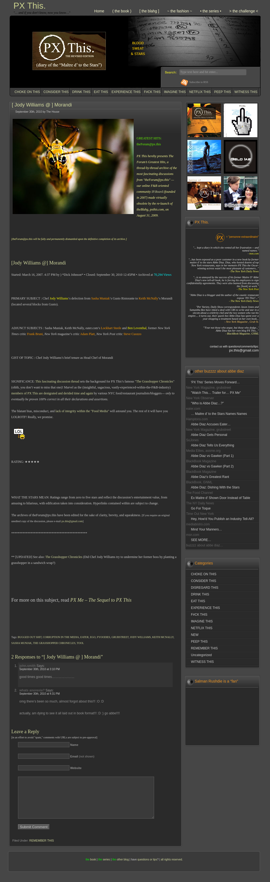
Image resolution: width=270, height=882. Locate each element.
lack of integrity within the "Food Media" (82, 411)
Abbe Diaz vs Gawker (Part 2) (212, 466)
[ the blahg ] (149, 11)
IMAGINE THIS (175, 92)
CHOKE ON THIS (27, 92)
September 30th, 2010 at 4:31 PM (39, 693)
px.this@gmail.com (72, 521)
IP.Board (157, 192)
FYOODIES (103, 637)
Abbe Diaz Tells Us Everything (212, 445)
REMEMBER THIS (41, 848)
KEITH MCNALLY (163, 637)
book (93, 867)
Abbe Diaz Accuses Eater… (210, 424)
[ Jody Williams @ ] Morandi (42, 105)
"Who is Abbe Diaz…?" (207, 403)
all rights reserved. (172, 867)
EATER (84, 637)
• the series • (210, 11)
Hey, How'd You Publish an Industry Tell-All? (222, 519)
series (106, 867)
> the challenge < (243, 11)
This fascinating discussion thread (57, 381)
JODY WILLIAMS (140, 637)
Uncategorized (201, 655)
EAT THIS (101, 92)
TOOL (80, 643)
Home (99, 11)
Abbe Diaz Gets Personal (209, 435)
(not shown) (82, 756)
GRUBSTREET (120, 637)
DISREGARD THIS (204, 588)
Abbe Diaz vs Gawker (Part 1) (212, 456)
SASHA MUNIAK (21, 643)
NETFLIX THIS (200, 92)
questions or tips (147, 867)
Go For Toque (201, 508)
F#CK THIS (152, 92)
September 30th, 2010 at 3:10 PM (39, 669)
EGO (93, 637)
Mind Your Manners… (206, 529)
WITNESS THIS (246, 92)
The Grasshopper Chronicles (154, 381)
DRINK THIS (81, 92)
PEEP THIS (222, 92)
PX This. (29, 6)
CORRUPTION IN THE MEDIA (61, 637)
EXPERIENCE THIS (126, 92)
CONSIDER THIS (56, 92)
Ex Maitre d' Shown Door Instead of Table (220, 498)
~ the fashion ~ (179, 11)
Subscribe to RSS (198, 82)
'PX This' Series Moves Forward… (215, 382)
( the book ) (122, 11)
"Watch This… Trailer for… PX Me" (216, 393)
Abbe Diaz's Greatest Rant (210, 477)
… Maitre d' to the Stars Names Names (219, 414)
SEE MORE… (201, 540)
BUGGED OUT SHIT (30, 637)
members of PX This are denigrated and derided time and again (52, 393)
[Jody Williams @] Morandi (38, 263)
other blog (123, 867)
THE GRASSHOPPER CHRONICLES (54, 643)
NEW (194, 635)
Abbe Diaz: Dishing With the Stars (215, 487)
